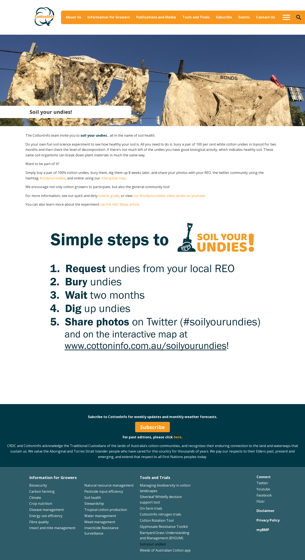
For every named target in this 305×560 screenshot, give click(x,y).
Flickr (260, 501)
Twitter (262, 483)
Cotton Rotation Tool (157, 520)
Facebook (264, 495)
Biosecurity (38, 485)
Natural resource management (109, 485)
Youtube (263, 489)
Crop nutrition (40, 503)
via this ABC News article (119, 204)
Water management (100, 515)
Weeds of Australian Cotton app (165, 550)
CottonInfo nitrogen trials (160, 514)
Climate (35, 497)
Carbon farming (42, 491)
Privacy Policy (268, 520)
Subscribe (224, 17)
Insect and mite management (52, 528)
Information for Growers (108, 17)
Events (244, 17)
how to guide (108, 195)
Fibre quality (39, 522)
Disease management (46, 509)
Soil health (92, 497)
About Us (73, 17)
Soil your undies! (153, 544)
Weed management (99, 522)
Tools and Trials (195, 17)
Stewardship (94, 503)
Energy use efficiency (45, 515)
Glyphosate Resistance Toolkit (164, 526)
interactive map (113, 178)
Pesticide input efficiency (103, 491)
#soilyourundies (52, 178)
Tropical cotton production (105, 509)
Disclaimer (265, 510)
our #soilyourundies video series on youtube (169, 195)
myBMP (262, 529)
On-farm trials (151, 508)
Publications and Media (156, 17)
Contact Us (265, 17)
